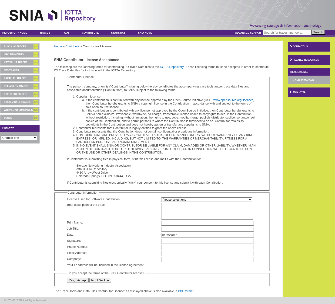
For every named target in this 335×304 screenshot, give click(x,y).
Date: (70, 234)
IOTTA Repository (171, 67)
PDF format (185, 291)
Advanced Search (248, 32)
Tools (8, 118)
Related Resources (306, 60)
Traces (45, 32)
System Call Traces (17, 102)
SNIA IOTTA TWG (304, 80)
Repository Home (14, 32)
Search (318, 32)
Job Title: (73, 228)
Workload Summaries (18, 110)
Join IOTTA (299, 92)
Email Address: (77, 253)
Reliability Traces (16, 86)
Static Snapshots (15, 94)
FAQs (66, 32)
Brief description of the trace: (86, 204)
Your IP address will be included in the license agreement (105, 265)
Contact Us (300, 46)
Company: (74, 259)
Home (58, 46)
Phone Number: (77, 246)
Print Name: (75, 222)
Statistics (118, 32)
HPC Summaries (14, 54)
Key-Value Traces (15, 62)
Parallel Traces (15, 78)
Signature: (74, 240)
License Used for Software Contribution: (94, 199)
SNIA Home (145, 32)
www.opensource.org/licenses (233, 100)
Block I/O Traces (15, 46)
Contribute (90, 32)
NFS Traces (11, 70)
